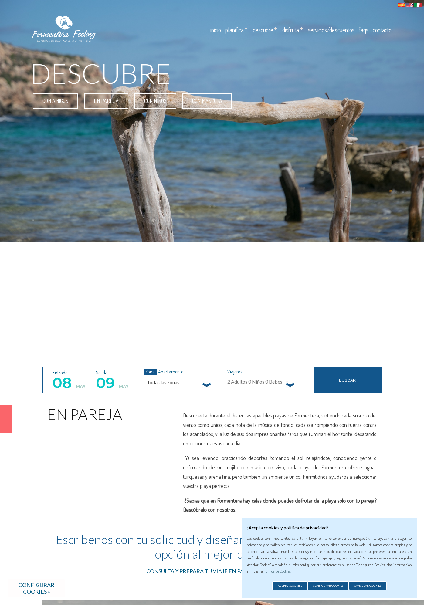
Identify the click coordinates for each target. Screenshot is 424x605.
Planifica (234, 30)
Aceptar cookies (290, 585)
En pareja (106, 100)
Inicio (215, 30)
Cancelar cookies (367, 585)
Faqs (363, 30)
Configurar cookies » (36, 588)
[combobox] (178, 382)
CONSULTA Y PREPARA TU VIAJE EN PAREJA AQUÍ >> (212, 571)
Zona (150, 372)
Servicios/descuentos (331, 30)
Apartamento (171, 372)
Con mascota (207, 100)
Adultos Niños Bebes (254, 381)
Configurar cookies (328, 585)
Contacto (382, 30)
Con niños (155, 100)
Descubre (263, 30)
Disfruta (290, 30)
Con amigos (55, 100)
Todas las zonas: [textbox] (164, 382)
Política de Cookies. (277, 571)
